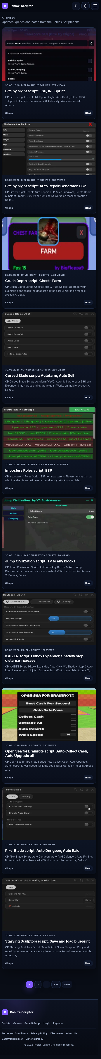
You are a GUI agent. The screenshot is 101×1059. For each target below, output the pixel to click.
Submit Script (33, 1023)
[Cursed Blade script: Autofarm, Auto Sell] (49, 338)
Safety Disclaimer (12, 1038)
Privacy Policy (39, 1033)
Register (58, 1023)
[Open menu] (95, 6)
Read (88, 112)
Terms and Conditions (15, 1033)
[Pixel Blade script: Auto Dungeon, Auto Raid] (49, 813)
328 (56, 984)
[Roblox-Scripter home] (17, 1012)
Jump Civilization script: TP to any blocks (40, 561)
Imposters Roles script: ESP (28, 470)
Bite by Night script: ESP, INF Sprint (35, 91)
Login (46, 1023)
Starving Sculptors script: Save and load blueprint (47, 941)
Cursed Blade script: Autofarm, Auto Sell (39, 375)
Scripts (6, 1023)
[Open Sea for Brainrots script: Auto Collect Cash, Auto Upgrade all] (49, 714)
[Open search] (85, 6)
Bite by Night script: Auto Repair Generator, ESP (45, 186)
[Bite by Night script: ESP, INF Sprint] (49, 54)
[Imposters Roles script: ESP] (49, 433)
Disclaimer (56, 1033)
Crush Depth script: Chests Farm (33, 281)
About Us (71, 1033)
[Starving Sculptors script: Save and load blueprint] (49, 904)
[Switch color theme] (76, 6)
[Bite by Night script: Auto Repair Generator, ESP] (49, 149)
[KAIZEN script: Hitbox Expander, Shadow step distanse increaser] (49, 619)
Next (67, 984)
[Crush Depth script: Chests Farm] (49, 243)
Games (17, 1023)
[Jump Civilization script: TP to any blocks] (49, 524)
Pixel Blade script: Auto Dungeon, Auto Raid (42, 850)
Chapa (9, 112)
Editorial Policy (34, 1038)
